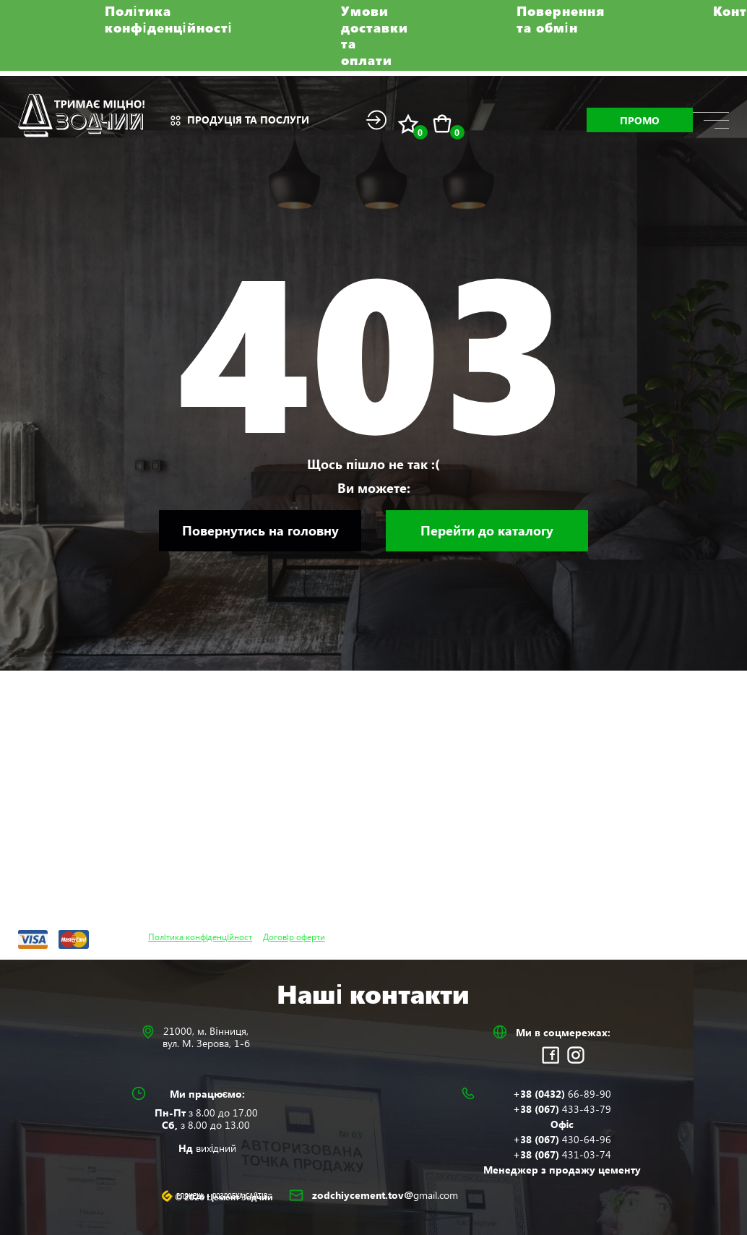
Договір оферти (294, 936)
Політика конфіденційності (169, 19)
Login (376, 120)
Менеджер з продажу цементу (562, 1169)
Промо (640, 120)
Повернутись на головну (260, 530)
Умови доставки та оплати (374, 35)
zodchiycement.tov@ (385, 1195)
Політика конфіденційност (200, 936)
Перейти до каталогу (486, 530)
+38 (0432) (562, 1094)
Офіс (562, 1124)
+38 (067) (562, 1109)
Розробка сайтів (240, 1196)
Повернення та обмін (561, 19)
